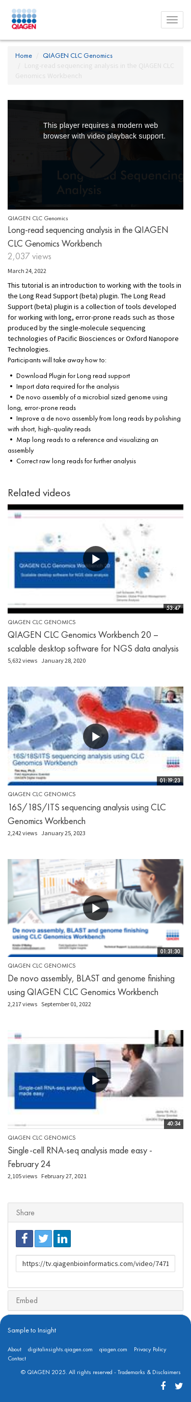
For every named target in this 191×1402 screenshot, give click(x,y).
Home (23, 55)
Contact (17, 1358)
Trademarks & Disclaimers (149, 1372)
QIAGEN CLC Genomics (78, 55)
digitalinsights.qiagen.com (60, 1349)
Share (25, 1212)
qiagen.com (113, 1349)
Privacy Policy (150, 1349)
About (14, 1349)
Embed (27, 1300)
